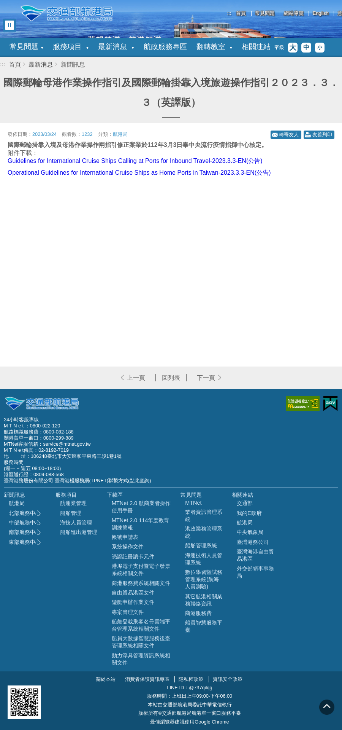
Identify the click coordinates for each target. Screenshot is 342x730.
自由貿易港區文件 (133, 593)
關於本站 (106, 679)
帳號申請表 (125, 537)
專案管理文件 (128, 612)
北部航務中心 (25, 513)
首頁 (241, 13)
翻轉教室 (214, 47)
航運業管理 (73, 503)
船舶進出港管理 (78, 532)
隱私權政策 (191, 679)
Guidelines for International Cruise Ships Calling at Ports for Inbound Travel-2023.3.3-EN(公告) (135, 161)
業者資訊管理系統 (203, 515)
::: (229, 13)
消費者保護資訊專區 (147, 679)
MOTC (42, 403)
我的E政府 (249, 513)
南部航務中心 (25, 532)
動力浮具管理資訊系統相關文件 (141, 659)
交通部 (245, 503)
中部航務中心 (25, 523)
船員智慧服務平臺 (203, 626)
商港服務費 (198, 613)
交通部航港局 (66, 13)
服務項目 (71, 47)
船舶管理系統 (201, 545)
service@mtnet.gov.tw (66, 444)
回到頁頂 (326, 707)
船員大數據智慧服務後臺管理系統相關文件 (141, 642)
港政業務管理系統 (203, 532)
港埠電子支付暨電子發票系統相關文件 (141, 569)
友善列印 (322, 134)
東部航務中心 (25, 542)
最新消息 (116, 47)
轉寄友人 (289, 134)
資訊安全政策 (227, 679)
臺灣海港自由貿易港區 (255, 555)
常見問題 (265, 13)
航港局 (17, 503)
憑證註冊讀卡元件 (133, 556)
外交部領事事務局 (255, 572)
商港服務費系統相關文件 (141, 583)
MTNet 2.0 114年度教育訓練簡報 (140, 524)
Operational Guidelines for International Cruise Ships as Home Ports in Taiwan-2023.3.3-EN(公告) (139, 172)
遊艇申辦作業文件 (133, 602)
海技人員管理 (76, 523)
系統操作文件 (128, 547)
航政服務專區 (165, 47)
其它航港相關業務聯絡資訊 (203, 600)
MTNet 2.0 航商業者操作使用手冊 (141, 506)
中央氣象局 (250, 532)
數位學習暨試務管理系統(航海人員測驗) (203, 579)
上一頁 (136, 378)
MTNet (193, 503)
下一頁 (206, 378)
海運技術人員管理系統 (203, 559)
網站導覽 (294, 13)
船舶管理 (70, 513)
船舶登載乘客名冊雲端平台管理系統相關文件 (141, 625)
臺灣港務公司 (253, 542)
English (321, 13)
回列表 (171, 378)
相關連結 (259, 47)
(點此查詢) (139, 480)
